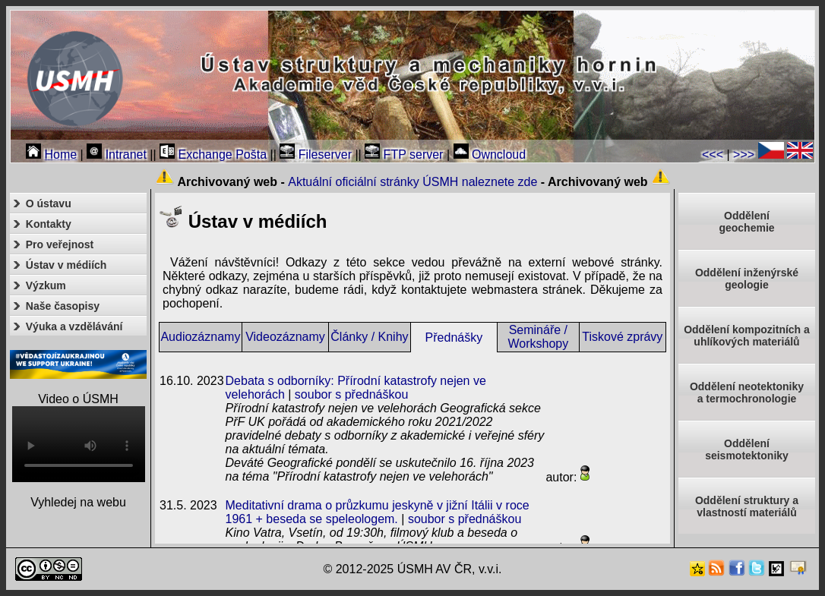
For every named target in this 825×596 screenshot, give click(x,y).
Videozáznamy (285, 336)
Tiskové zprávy (622, 336)
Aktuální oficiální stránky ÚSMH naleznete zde (412, 181)
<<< (712, 154)
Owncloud (490, 154)
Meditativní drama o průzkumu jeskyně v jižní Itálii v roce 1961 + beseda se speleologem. (377, 512)
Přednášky (454, 337)
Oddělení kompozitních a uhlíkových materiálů (747, 335)
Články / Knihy (369, 336)
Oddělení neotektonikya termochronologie (747, 392)
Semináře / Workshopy (537, 336)
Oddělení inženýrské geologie (746, 278)
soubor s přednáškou (351, 394)
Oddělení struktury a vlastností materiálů (746, 506)
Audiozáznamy (200, 336)
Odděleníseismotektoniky (747, 449)
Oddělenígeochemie (746, 222)
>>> (743, 154)
